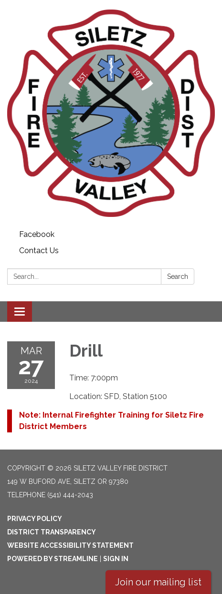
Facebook (36, 234)
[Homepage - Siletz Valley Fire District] (111, 113)
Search (177, 276)
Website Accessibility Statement (70, 545)
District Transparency (51, 532)
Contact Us (39, 250)
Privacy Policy (34, 518)
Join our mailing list (158, 582)
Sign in (115, 559)
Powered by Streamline (52, 559)
